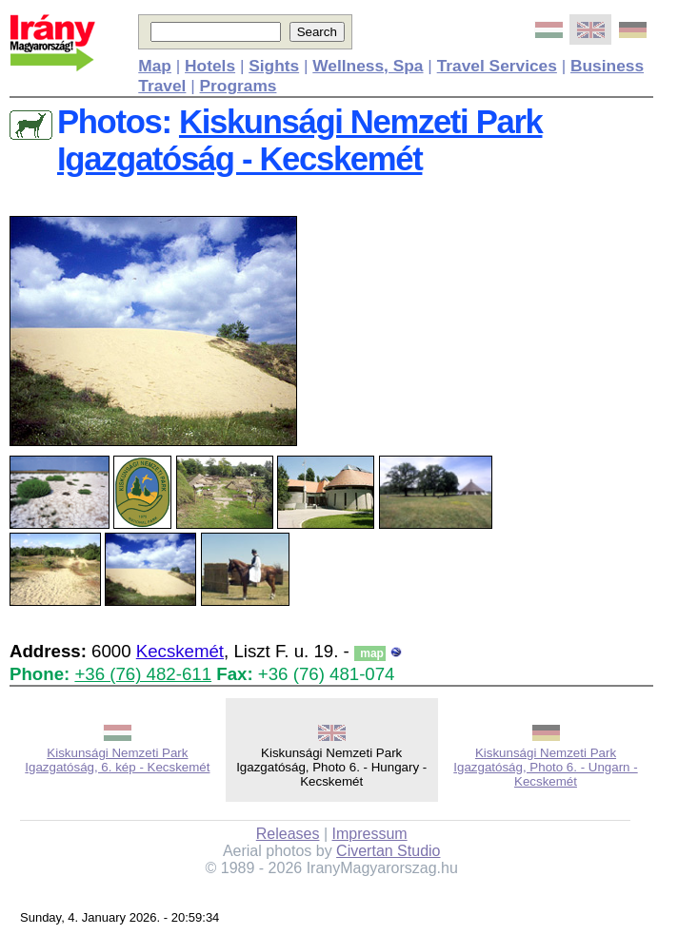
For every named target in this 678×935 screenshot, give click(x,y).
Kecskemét (180, 651)
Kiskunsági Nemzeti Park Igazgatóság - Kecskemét (299, 140)
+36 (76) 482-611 (142, 674)
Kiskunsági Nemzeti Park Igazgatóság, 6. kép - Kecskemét (117, 760)
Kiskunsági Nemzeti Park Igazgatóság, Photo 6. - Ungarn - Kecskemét (545, 767)
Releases (288, 834)
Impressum (370, 834)
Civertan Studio (388, 851)
